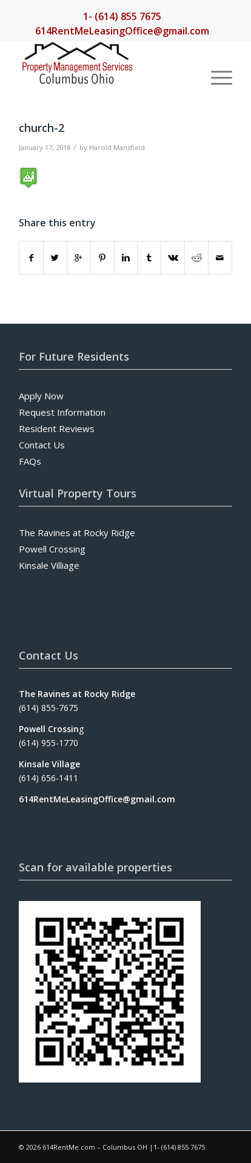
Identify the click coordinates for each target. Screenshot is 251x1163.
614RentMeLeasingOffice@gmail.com (122, 31)
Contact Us (42, 445)
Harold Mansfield (117, 147)
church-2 (41, 127)
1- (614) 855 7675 (122, 16)
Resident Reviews (57, 428)
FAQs (30, 461)
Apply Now (41, 396)
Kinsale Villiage (49, 565)
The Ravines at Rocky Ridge (77, 532)
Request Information (62, 412)
